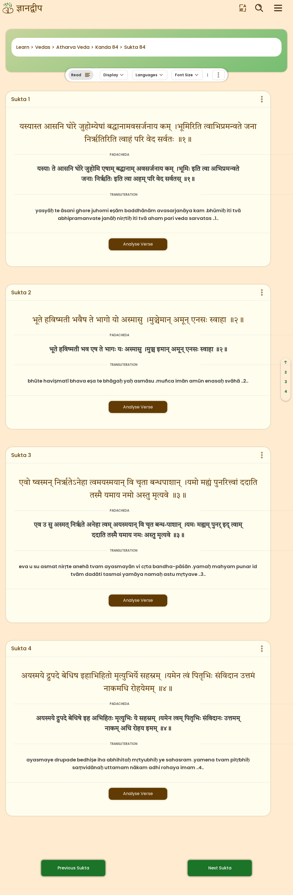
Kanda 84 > (109, 47)
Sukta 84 (134, 47)
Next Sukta (219, 868)
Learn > (25, 47)
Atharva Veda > (75, 47)
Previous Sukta (73, 868)
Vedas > (45, 47)
